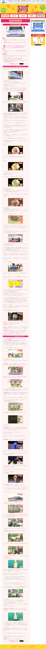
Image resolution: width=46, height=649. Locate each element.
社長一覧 (14, 15)
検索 (10, 2)
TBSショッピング (38, 40)
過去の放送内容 (5, 15)
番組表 (4, 2)
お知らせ (23, 15)
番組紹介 (32, 15)
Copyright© (12, 646)
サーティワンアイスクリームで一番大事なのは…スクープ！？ (15, 45)
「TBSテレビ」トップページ (3, 1)
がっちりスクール (41, 15)
